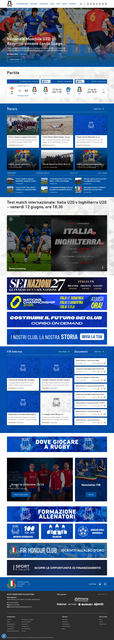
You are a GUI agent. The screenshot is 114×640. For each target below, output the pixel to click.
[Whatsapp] (106, 4)
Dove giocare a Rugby (27, 619)
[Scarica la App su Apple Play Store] (100, 584)
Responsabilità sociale (13, 631)
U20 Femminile (66, 626)
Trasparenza (10, 628)
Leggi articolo (16, 59)
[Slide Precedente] (8, 34)
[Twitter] (91, 4)
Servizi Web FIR (26, 628)
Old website (10, 637)
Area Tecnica (10, 626)
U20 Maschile (66, 624)
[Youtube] (100, 4)
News (63, 628)
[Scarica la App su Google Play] (105, 584)
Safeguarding (25, 626)
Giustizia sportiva (26, 621)
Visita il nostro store (21, 495)
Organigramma (11, 624)
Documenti (25, 624)
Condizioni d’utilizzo (19, 637)
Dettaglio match (23, 96)
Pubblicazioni (103, 624)
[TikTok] (97, 4)
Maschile (64, 619)
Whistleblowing (49, 637)
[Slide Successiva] (12, 34)
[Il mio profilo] (81, 4)
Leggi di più (98, 109)
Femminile (65, 621)
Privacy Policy (29, 637)
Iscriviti (91, 495)
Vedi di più (99, 352)
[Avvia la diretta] (57, 219)
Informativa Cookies (38, 637)
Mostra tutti (102, 594)
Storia (8, 621)
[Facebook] (88, 4)
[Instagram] (94, 4)
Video (100, 621)
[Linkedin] (103, 4)
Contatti (24, 631)
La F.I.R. (9, 619)
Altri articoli (64, 352)
